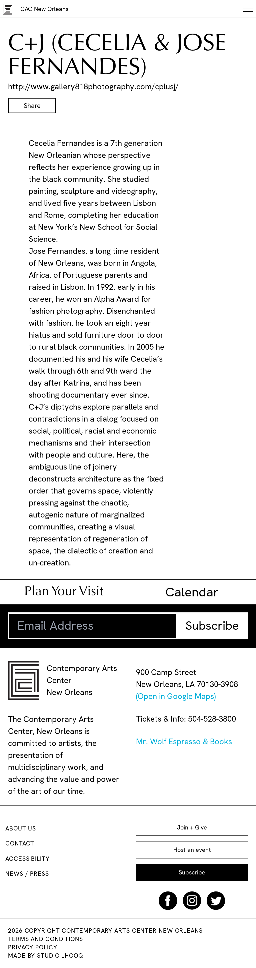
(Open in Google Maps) (176, 696)
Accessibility (27, 858)
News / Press (27, 873)
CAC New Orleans (44, 9)
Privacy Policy (32, 947)
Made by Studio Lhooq (45, 955)
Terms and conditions (45, 939)
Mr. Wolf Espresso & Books (184, 741)
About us (20, 828)
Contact (19, 843)
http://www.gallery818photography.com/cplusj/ (93, 86)
